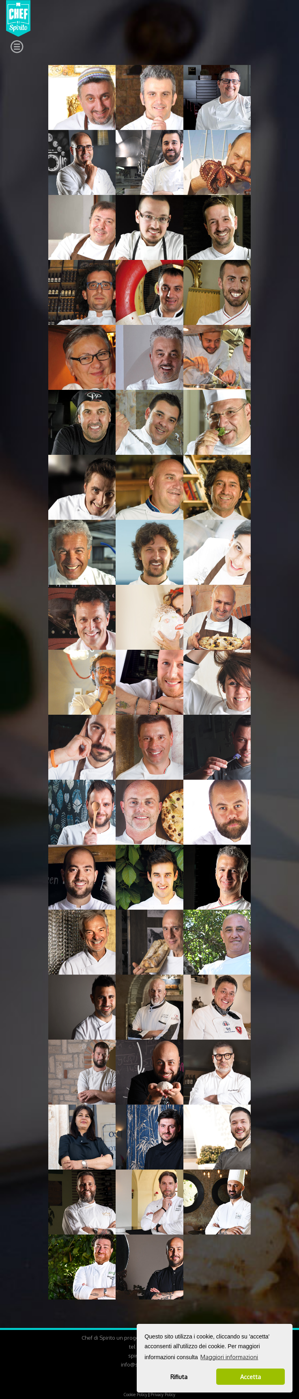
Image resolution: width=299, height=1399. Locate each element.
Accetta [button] (250, 1376)
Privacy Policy (163, 1394)
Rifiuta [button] (178, 1376)
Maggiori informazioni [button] (229, 1357)
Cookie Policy (135, 1394)
